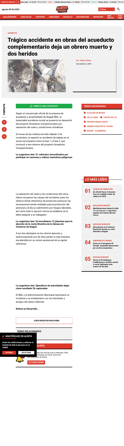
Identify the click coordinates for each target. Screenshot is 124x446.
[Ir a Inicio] (62, 9)
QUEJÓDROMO (9, 17)
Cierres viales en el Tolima (100, 126)
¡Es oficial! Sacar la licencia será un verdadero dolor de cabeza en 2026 (104, 194)
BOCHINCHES (82, 17)
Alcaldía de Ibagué (96, 113)
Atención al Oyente (76, 439)
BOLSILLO (67, 17)
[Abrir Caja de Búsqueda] (118, 9)
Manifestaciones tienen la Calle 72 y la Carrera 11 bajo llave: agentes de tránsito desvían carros (105, 211)
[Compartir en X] (4, 129)
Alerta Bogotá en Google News (44, 294)
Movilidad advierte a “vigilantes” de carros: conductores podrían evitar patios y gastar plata (102, 393)
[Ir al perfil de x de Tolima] (61, 419)
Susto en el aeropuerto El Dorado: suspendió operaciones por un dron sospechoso (105, 245)
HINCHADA (54, 17)
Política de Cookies (53, 443)
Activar (9, 352)
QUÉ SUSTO (110, 17)
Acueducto (23, 310)
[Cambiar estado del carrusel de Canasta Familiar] (18, 2)
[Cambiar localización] (106, 9)
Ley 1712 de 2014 (71, 443)
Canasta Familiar (8, 2)
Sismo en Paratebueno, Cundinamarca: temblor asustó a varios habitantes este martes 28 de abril (105, 263)
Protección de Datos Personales (99, 439)
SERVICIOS (98, 17)
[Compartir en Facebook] (4, 122)
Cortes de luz (110, 117)
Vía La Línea (92, 117)
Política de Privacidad (56, 439)
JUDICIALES (25, 17)
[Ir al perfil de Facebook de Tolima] (53, 419)
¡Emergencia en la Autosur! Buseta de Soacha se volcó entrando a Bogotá (104, 229)
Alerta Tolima (85, 60)
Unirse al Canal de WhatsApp (44, 106)
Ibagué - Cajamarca (96, 131)
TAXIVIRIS (40, 17)
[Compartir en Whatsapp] (4, 136)
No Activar (26, 353)
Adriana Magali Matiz (97, 122)
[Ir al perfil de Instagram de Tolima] (69, 419)
